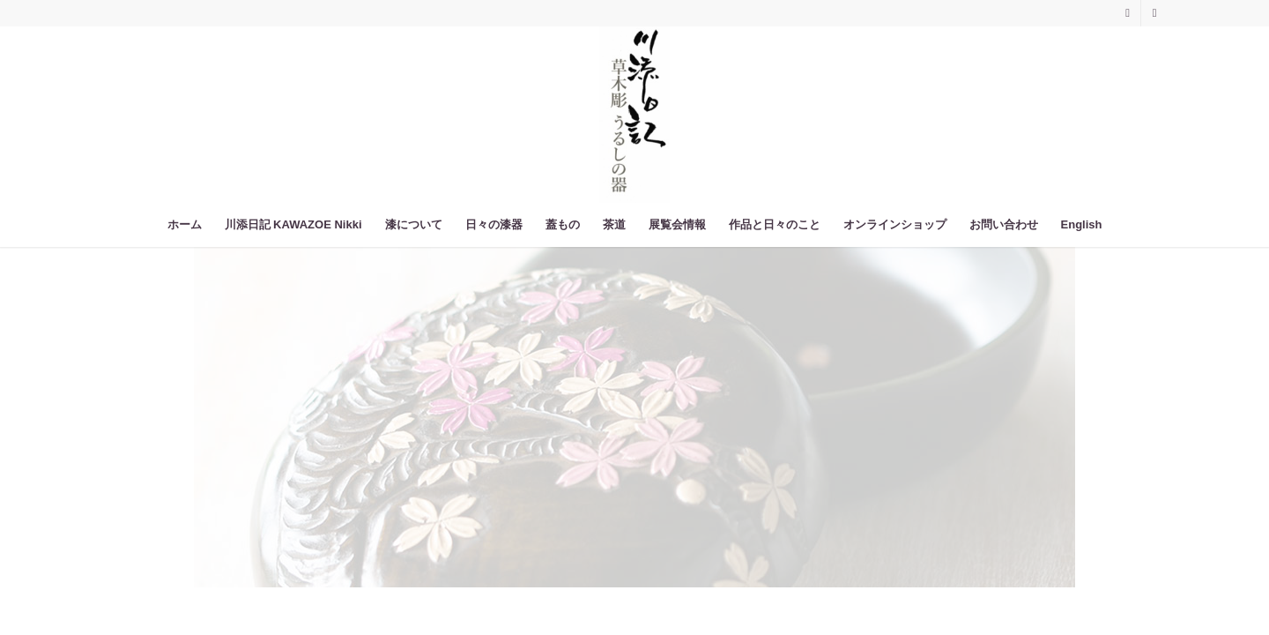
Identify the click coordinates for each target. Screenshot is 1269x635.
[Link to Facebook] (1154, 13)
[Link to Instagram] (1127, 13)
